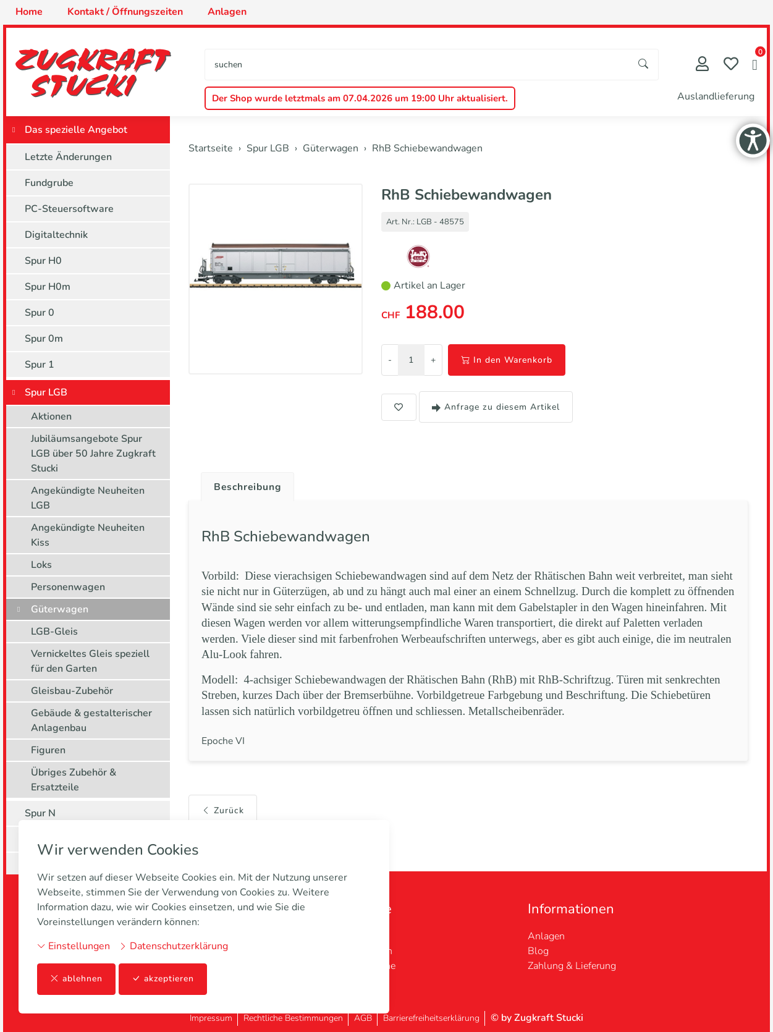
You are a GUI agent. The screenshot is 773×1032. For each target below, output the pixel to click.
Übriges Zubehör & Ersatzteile (73, 780)
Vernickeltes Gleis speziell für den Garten (90, 661)
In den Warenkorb (506, 359)
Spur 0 (39, 312)
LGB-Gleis (54, 631)
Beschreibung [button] (249, 487)
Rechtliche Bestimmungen (293, 1018)
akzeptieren (163, 979)
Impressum (211, 1018)
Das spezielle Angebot (76, 130)
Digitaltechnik (56, 235)
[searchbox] (417, 64)
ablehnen (76, 979)
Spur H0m (47, 287)
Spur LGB (46, 392)
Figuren (48, 750)
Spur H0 (43, 261)
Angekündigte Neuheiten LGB (88, 498)
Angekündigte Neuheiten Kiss (88, 535)
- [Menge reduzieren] (390, 360)
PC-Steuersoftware (69, 209)
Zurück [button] (222, 809)
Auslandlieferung (715, 96)
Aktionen (51, 416)
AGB (363, 1018)
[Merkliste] (731, 65)
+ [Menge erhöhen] (433, 360)
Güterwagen (59, 609)
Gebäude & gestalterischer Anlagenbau (91, 720)
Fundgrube (49, 183)
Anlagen (546, 936)
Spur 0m (44, 338)
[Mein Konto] (702, 65)
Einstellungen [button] (73, 946)
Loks (41, 565)
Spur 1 (39, 364)
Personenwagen (68, 587)
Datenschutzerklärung (173, 946)
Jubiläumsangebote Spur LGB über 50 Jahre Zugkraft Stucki (93, 453)
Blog (538, 951)
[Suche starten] (644, 64)
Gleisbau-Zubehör (72, 691)
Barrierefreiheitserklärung (431, 1018)
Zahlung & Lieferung (572, 966)
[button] (755, 66)
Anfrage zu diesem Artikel (496, 407)
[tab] (244, 484)
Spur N (40, 813)
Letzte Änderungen (68, 157)
